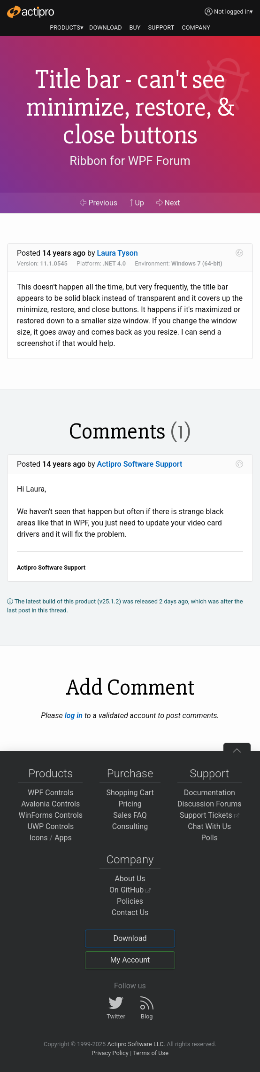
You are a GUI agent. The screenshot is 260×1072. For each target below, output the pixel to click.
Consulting (130, 826)
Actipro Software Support (140, 464)
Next (168, 202)
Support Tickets (209, 815)
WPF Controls (50, 792)
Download (129, 938)
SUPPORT (161, 27)
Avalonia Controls (50, 803)
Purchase (130, 773)
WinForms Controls (50, 815)
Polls (209, 837)
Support (209, 773)
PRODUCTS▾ (67, 27)
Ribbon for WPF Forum (129, 161)
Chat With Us (209, 826)
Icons (39, 837)
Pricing (130, 803)
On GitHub (130, 889)
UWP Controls (50, 826)
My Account (130, 959)
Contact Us (130, 912)
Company (129, 859)
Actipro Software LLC (135, 1044)
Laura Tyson (117, 253)
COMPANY (196, 27)
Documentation (209, 792)
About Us (130, 878)
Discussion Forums (209, 803)
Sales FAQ (130, 815)
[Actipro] (30, 11)
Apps (63, 837)
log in (74, 715)
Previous (98, 202)
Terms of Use (150, 1052)
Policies (130, 901)
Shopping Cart (129, 792)
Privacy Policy (110, 1052)
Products (50, 773)
